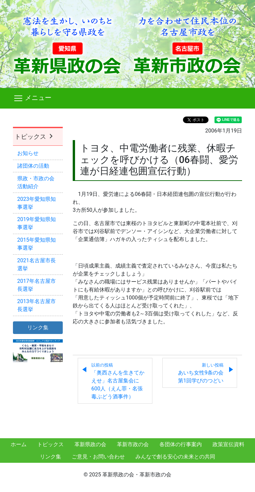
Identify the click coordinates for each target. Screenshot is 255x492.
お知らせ (28, 153)
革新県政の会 (90, 444)
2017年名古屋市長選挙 (36, 285)
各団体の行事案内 (180, 444)
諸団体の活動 (33, 166)
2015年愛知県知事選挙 (36, 244)
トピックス (34, 136)
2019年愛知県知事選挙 (36, 223)
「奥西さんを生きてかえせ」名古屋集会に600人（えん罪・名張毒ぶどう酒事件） (117, 381)
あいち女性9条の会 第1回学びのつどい (203, 373)
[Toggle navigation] (127, 98)
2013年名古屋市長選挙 (36, 305)
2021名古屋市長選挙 (36, 264)
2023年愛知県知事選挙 (36, 203)
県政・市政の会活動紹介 (35, 182)
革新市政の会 (133, 444)
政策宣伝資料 (228, 444)
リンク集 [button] (37, 327)
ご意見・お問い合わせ (98, 456)
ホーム (19, 444)
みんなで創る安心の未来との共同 (175, 456)
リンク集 (50, 456)
